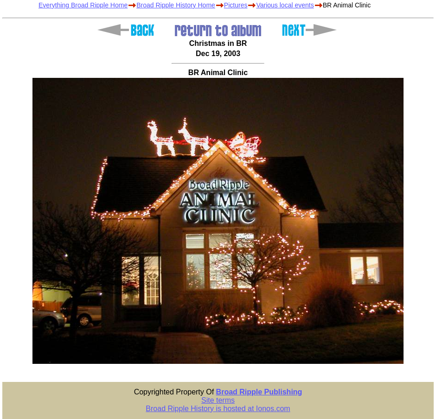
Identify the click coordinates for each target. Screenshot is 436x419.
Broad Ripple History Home (175, 5)
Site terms (218, 400)
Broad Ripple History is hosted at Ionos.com (218, 409)
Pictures (236, 5)
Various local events (285, 5)
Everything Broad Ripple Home (83, 5)
